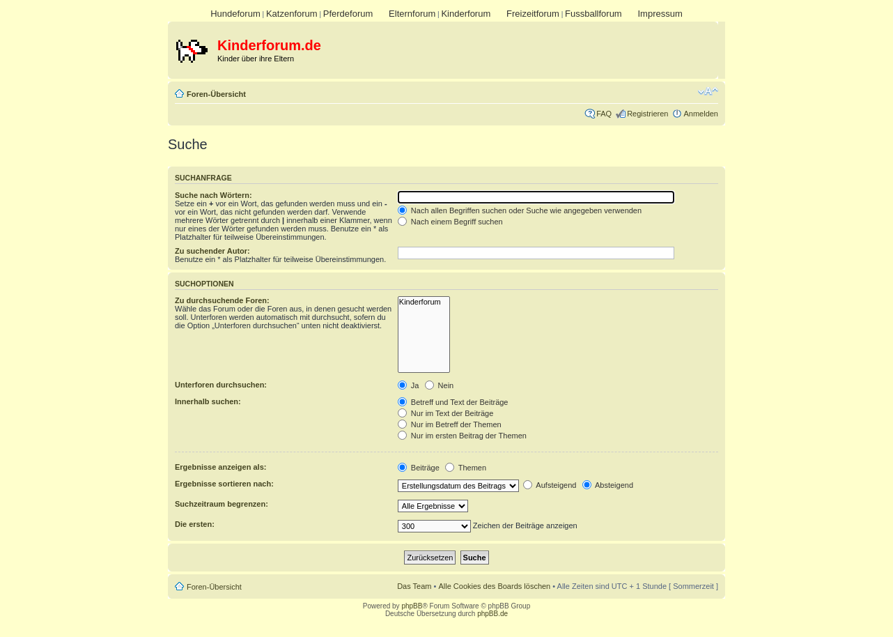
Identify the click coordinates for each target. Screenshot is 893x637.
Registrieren (647, 113)
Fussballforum (593, 13)
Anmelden (700, 113)
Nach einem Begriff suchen (450, 221)
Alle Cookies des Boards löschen (494, 586)
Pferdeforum (348, 13)
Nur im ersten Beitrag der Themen (462, 435)
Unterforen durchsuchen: (221, 385)
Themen (465, 467)
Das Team (414, 586)
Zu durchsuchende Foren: (222, 300)
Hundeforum (235, 13)
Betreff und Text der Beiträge (453, 402)
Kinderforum (465, 13)
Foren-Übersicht (216, 94)
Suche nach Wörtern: (213, 195)
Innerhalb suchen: (208, 401)
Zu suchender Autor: (212, 251)
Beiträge (419, 467)
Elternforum (412, 13)
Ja (408, 385)
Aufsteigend (550, 485)
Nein (439, 385)
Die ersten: (195, 524)
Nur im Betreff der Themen (450, 424)
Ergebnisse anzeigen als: (220, 467)
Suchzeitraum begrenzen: (221, 504)
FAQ (604, 113)
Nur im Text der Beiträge (445, 413)
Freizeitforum (532, 13)
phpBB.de (492, 613)
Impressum (659, 13)
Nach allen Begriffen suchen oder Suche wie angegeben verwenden (520, 210)
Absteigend (608, 485)
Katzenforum (292, 13)
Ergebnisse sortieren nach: (224, 483)
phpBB (411, 606)
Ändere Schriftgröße (708, 91)
